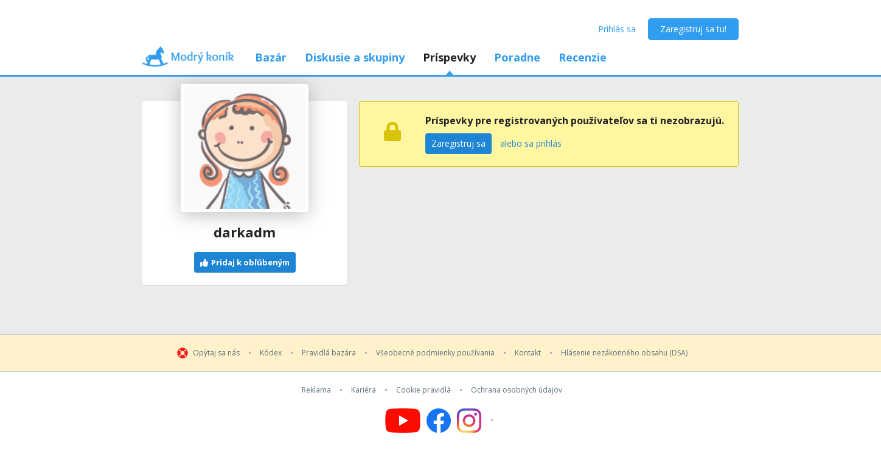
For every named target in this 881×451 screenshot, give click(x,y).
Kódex (271, 353)
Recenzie (583, 57)
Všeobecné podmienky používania (435, 353)
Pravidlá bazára (329, 353)
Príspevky (449, 57)
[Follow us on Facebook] (439, 420)
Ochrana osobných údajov (516, 390)
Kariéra (363, 390)
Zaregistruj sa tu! (693, 29)
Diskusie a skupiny (355, 57)
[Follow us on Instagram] (476, 420)
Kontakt (528, 353)
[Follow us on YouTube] (402, 420)
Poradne (517, 57)
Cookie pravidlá (423, 390)
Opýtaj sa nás (216, 353)
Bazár (271, 57)
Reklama (316, 390)
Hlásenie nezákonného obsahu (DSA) (624, 353)
